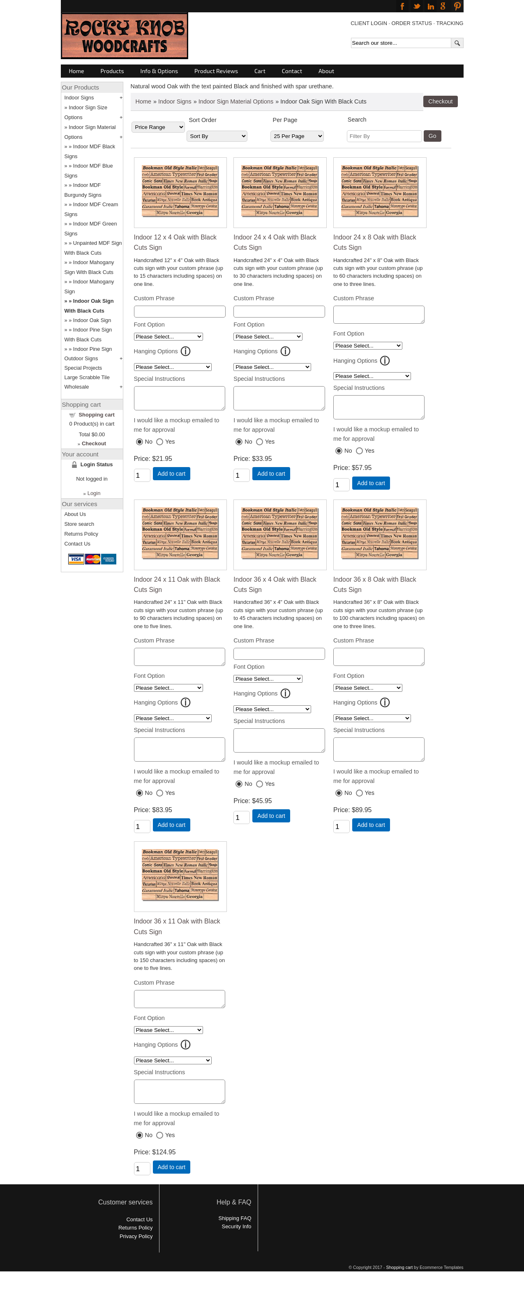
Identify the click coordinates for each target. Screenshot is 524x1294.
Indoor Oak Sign (92, 320)
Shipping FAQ (235, 1237)
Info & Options (159, 70)
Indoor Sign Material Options (236, 101)
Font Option (149, 324)
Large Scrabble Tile (87, 377)
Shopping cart (96, 415)
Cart (259, 70)
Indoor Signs (175, 101)
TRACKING (449, 23)
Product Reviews (216, 70)
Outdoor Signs (81, 358)
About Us (75, 514)
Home (76, 70)
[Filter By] (384, 136)
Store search (80, 524)
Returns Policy (82, 534)
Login (94, 493)
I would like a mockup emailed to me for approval (176, 429)
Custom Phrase (154, 298)
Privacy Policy (136, 1255)
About (326, 70)
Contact (292, 70)
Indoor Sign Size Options (86, 112)
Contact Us (77, 544)
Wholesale (77, 387)
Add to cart (172, 477)
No (148, 445)
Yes (170, 445)
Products (112, 70)
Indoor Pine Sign (92, 349)
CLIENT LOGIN (369, 23)
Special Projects (83, 368)
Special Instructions (159, 378)
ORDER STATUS (412, 23)
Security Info (237, 1245)
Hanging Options (156, 351)
